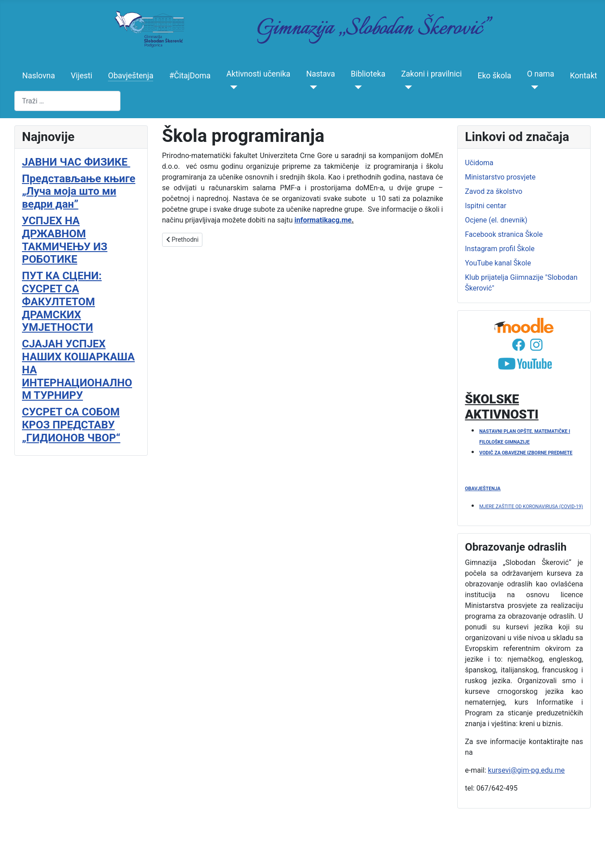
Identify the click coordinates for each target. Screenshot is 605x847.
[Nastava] (312, 87)
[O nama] (532, 87)
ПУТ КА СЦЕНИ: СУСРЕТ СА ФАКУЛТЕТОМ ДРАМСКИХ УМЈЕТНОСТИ (62, 302)
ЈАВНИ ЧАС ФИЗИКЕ (76, 162)
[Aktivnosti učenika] (232, 87)
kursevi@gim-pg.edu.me (526, 770)
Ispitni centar (485, 205)
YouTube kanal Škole (498, 263)
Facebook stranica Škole (504, 234)
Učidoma (479, 162)
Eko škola (494, 75)
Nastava (320, 73)
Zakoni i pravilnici (431, 73)
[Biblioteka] (356, 87)
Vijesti (81, 75)
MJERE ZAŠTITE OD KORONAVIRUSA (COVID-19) (531, 506)
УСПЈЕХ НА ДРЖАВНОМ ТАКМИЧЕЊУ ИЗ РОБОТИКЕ (64, 239)
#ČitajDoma (190, 75)
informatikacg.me (323, 220)
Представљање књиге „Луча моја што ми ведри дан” (78, 191)
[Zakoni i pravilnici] (406, 87)
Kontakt (583, 75)
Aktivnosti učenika (259, 73)
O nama (540, 73)
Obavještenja (130, 75)
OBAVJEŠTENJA (482, 489)
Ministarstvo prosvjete (500, 177)
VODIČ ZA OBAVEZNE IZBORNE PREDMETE (525, 453)
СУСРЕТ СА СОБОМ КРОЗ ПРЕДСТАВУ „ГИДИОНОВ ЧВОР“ (71, 425)
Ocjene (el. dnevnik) (496, 220)
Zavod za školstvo (493, 191)
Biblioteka (368, 73)
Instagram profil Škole (499, 248)
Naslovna (38, 75)
